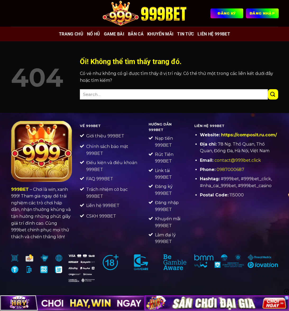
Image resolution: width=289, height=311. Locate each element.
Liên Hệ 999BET (214, 34)
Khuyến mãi (160, 34)
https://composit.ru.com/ (249, 134)
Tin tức (185, 34)
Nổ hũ (93, 34)
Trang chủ (71, 34)
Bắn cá (136, 34)
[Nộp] (273, 94)
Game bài (114, 34)
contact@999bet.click (237, 160)
